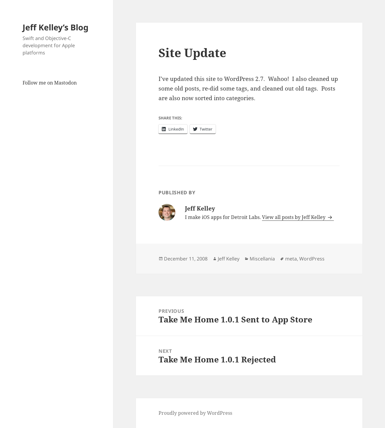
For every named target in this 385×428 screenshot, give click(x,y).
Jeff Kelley (228, 258)
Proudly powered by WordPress (195, 413)
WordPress (312, 258)
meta (291, 258)
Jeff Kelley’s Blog (55, 27)
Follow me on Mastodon (50, 82)
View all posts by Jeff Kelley (294, 217)
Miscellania (262, 258)
